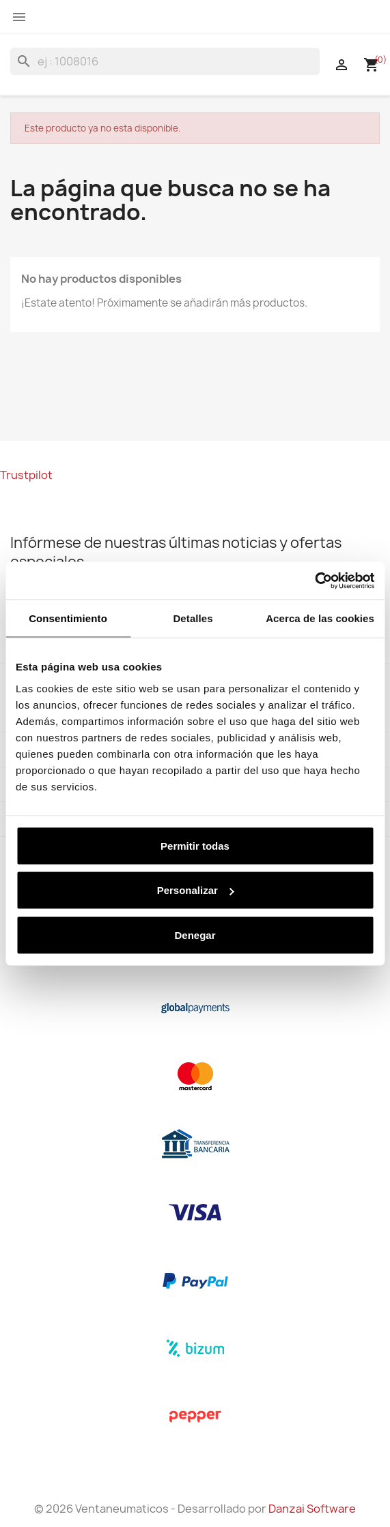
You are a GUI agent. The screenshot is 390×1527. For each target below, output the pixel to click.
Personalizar (195, 890)
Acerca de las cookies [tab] (320, 618)
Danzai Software (312, 1508)
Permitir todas (195, 845)
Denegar (194, 934)
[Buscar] (165, 61)
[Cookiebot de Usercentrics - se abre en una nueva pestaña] (314, 580)
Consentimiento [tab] (68, 618)
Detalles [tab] (192, 618)
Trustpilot (26, 474)
